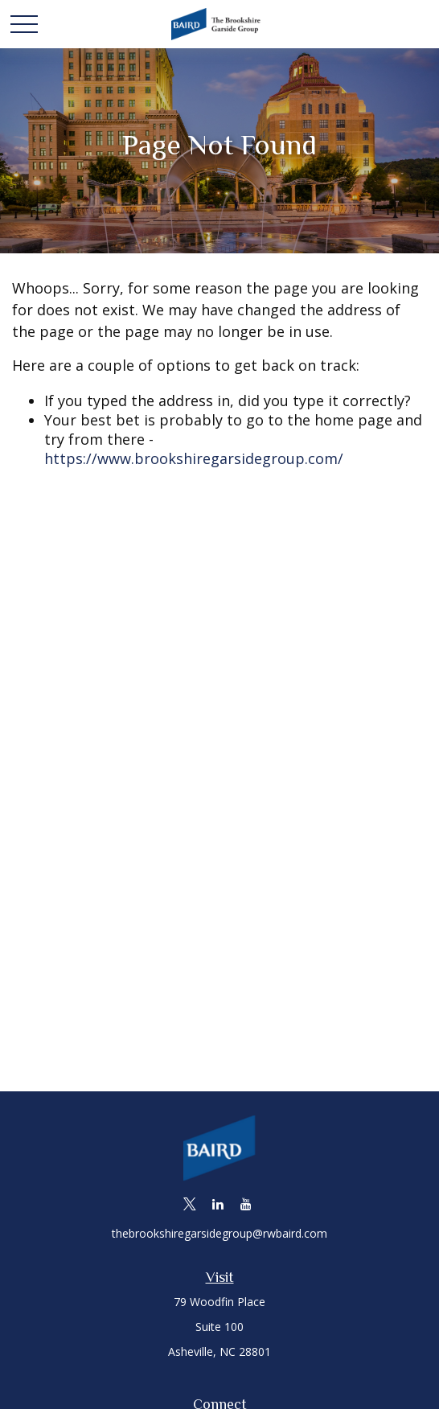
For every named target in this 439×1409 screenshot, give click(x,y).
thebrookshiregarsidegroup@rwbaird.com (219, 1233)
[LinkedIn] (218, 1203)
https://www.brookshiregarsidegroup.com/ (193, 458)
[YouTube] (246, 1203)
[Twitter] (190, 1203)
